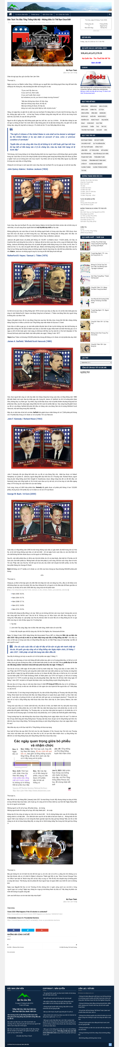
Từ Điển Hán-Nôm (85, 188)
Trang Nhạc (35, 14)
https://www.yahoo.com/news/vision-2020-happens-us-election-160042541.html (34, 914)
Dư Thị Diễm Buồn (99, 143)
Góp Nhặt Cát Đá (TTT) (87, 219)
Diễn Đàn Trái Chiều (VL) (87, 217)
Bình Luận (32, 22)
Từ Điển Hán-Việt (85, 189)
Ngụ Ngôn (105, 120)
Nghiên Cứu (85, 120)
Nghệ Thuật (95, 120)
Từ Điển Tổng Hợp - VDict (87, 195)
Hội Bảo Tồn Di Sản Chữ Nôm (89, 180)
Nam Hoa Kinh (84, 184)
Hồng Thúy (99, 147)
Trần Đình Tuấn (99, 157)
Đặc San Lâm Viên (70, 73)
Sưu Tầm (99, 123)
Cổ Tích (101, 109)
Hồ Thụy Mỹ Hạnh (87, 147)
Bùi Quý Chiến (99, 140)
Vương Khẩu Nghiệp (95, 164)
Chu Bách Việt (86, 143)
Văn (105, 130)
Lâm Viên (84, 150)
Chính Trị (48, 22)
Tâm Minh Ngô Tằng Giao (97, 160)
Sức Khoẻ (84, 126)
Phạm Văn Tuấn (86, 157)
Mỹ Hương (104, 150)
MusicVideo (102, 116)
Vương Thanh (86, 167)
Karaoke (103, 113)
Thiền (92, 126)
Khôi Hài (93, 116)
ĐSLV (53, 22)
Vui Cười (99, 130)
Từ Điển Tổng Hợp (85, 193)
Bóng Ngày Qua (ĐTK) (87, 214)
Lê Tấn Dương (94, 150)
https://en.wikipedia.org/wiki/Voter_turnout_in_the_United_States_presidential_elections (38, 590)
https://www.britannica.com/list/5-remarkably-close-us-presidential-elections (33, 920)
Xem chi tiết (96, 63)
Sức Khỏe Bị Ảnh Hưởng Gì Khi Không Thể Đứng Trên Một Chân (100, 300)
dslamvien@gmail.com (86, 993)
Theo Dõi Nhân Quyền (86, 204)
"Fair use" (58, 1017)
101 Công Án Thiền (62, 14)
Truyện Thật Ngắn (87, 130)
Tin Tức (103, 126)
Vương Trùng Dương (100, 167)
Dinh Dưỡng (85, 113)
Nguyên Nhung (86, 153)
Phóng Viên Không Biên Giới (88, 203)
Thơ (97, 126)
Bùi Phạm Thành (40, 22)
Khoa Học (84, 116)
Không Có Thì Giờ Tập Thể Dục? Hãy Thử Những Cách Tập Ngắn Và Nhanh (99, 266)
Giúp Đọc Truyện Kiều (86, 182)
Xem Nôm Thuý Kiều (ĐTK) (88, 221)
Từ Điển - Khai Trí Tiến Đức (88, 191)
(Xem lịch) (96, 31)
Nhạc (83, 123)
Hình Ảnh (94, 113)
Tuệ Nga (84, 160)
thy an (83, 170)
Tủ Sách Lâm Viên (21, 14)
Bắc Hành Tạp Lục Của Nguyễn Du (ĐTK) (92, 212)
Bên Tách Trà (48, 14)
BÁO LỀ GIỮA (103, 106)
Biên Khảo (93, 106)
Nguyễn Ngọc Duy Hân (100, 153)
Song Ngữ (90, 123)
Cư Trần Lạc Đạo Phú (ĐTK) (88, 216)
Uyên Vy (84, 164)
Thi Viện (82, 186)
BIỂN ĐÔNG (84, 106)
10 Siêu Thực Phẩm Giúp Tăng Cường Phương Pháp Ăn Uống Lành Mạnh (99, 243)
